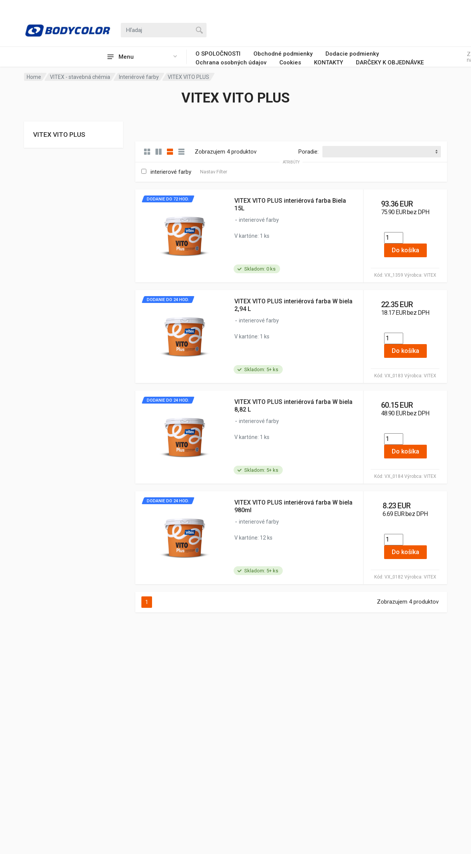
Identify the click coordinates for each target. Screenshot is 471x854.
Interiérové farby (139, 77)
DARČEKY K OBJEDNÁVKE (390, 62)
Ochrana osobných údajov (230, 62)
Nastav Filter (213, 172)
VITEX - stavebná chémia (80, 77)
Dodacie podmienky (352, 53)
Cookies (290, 62)
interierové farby (171, 171)
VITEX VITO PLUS (59, 134)
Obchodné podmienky (282, 53)
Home (34, 77)
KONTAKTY (328, 62)
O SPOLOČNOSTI (217, 53)
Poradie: (308, 151)
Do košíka (405, 250)
